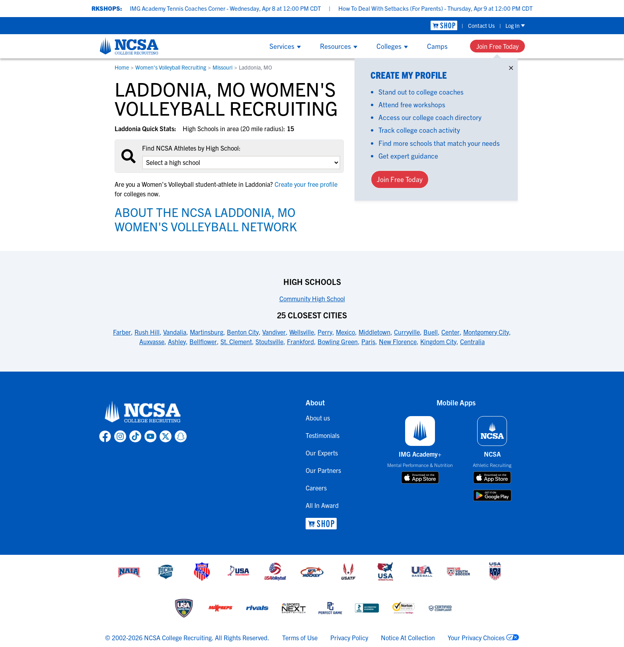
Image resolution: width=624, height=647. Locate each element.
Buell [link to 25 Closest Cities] (430, 332)
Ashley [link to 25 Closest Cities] (177, 341)
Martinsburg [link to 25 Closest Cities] (206, 332)
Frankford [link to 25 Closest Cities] (300, 341)
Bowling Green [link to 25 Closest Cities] (338, 341)
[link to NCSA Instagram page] (120, 436)
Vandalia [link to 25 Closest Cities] (174, 332)
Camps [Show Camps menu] (437, 46)
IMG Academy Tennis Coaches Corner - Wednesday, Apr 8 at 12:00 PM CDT (234, 8)
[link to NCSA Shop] (444, 26)
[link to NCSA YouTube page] (150, 436)
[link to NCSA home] (143, 412)
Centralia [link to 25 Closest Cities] (472, 341)
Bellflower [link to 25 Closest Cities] (203, 341)
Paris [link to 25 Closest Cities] (368, 341)
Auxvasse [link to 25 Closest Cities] (151, 341)
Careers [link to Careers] (316, 488)
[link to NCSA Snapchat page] (181, 436)
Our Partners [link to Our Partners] (323, 470)
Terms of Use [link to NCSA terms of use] (300, 637)
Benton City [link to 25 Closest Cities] (243, 332)
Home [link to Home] (122, 67)
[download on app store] (420, 477)
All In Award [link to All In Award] (322, 505)
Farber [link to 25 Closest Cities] (122, 332)
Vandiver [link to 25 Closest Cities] (274, 332)
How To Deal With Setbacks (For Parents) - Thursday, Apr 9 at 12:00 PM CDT (445, 8)
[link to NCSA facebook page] (105, 436)
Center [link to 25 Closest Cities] (450, 332)
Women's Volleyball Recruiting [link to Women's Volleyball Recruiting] (170, 67)
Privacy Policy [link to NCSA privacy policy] (349, 637)
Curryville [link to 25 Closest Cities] (407, 332)
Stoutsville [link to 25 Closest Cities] (269, 341)
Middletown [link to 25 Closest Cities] (374, 332)
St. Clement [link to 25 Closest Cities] (236, 341)
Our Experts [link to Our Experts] (322, 453)
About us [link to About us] (318, 418)
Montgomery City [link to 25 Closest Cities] (486, 332)
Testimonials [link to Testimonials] (322, 435)
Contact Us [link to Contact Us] (481, 25)
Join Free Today (497, 46)
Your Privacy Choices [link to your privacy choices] (476, 637)
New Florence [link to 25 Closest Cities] (398, 341)
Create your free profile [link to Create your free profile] (305, 184)
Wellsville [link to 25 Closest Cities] (301, 332)
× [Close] (511, 66)
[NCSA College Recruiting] (129, 45)
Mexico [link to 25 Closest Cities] (345, 332)
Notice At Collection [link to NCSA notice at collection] (408, 637)
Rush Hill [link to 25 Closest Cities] (147, 332)
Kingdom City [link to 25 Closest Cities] (438, 341)
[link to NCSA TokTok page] (135, 436)
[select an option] (241, 162)
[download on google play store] (492, 495)
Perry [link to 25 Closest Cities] (325, 332)
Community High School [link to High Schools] (312, 298)
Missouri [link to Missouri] (222, 67)
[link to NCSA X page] (166, 436)
